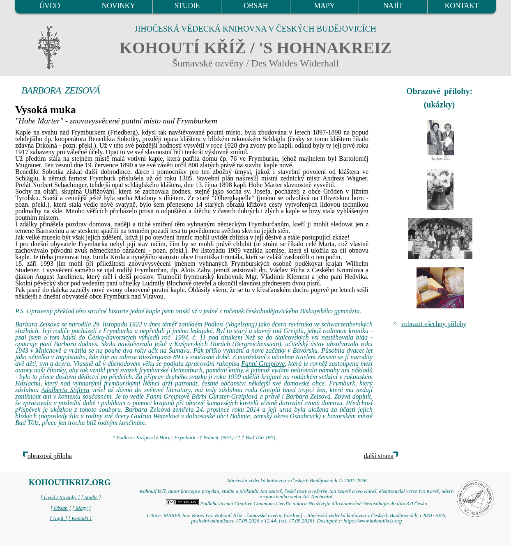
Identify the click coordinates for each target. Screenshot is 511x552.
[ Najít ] (58, 518)
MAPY (324, 6)
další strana (379, 455)
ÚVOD (49, 6)
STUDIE (187, 6)
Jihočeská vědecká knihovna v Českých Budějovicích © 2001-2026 (296, 481)
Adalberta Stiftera (65, 389)
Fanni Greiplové (263, 363)
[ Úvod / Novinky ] (60, 497)
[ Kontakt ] (80, 518)
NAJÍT (393, 6)
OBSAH (256, 6)
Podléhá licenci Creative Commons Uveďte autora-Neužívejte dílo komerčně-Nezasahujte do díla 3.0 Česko (296, 503)
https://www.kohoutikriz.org (372, 521)
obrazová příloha (50, 455)
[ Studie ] (91, 497)
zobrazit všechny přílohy (433, 323)
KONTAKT (462, 6)
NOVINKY (118, 6)
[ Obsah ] (61, 508)
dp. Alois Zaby (190, 270)
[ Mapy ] (81, 508)
